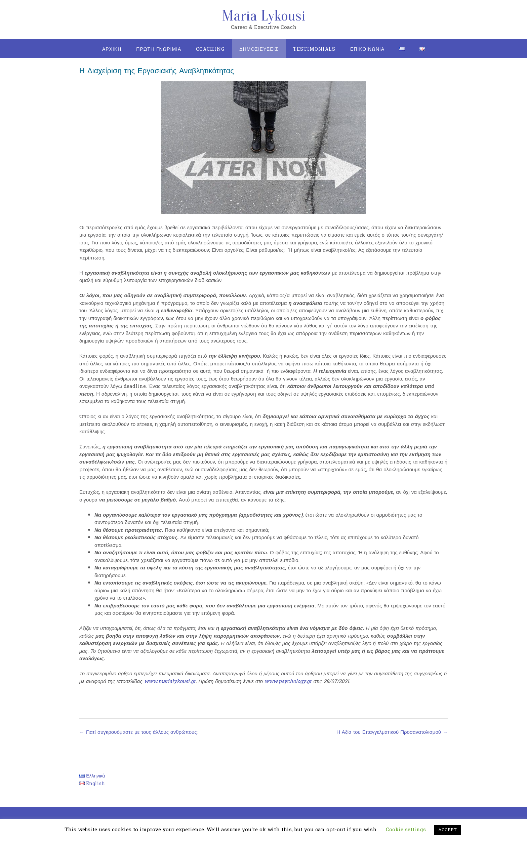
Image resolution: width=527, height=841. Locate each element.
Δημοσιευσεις (258, 49)
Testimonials (314, 49)
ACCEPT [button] (447, 830)
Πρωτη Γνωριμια (158, 49)
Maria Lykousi (264, 16)
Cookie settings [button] (406, 829)
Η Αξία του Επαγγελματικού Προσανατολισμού (392, 732)
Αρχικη (111, 49)
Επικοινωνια (367, 49)
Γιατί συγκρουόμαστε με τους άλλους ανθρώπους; (138, 732)
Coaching (210, 49)
